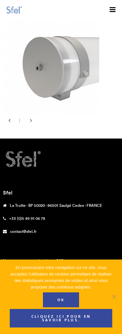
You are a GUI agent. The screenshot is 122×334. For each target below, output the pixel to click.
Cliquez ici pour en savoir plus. (61, 318)
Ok (61, 299)
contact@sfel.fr (23, 231)
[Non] (114, 296)
